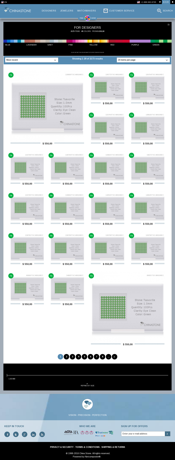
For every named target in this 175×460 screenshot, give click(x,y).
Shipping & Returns (113, 447)
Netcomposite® (92, 456)
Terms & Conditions (87, 447)
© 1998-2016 (72, 453)
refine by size (87, 385)
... (108, 356)
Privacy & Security (61, 447)
